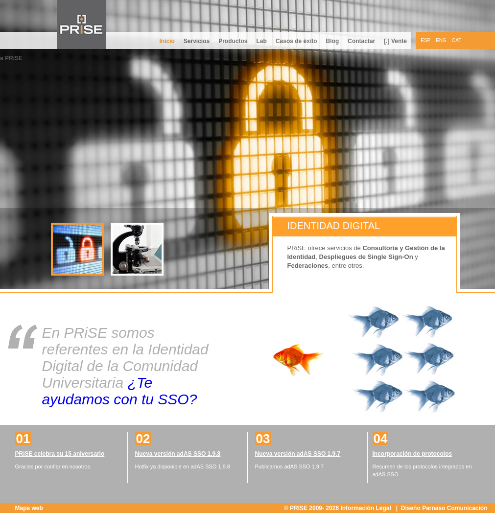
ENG (441, 40)
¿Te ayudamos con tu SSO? (119, 390)
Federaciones (308, 265)
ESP (425, 40)
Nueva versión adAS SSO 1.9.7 (298, 453)
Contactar (361, 41)
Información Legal (366, 508)
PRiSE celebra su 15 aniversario (60, 453)
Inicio (166, 41)
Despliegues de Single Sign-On (366, 256)
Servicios (197, 41)
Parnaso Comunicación (454, 508)
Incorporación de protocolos (412, 453)
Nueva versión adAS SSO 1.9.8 (178, 453)
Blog (332, 41)
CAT (456, 40)
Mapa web (29, 508)
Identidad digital (333, 225)
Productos (232, 41)
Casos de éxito (296, 41)
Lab (262, 41)
